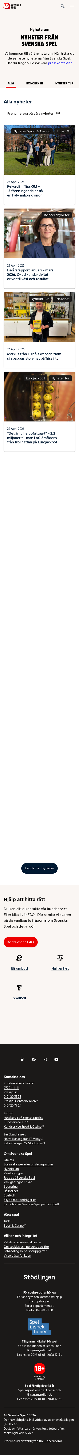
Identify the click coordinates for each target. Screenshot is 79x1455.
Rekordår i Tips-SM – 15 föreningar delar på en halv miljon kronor (25, 191)
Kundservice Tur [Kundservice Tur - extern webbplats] (15, 1122)
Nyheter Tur (64, 83)
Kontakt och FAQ (20, 942)
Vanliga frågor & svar (18, 1182)
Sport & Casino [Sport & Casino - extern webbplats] (14, 1225)
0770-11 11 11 (11, 1088)
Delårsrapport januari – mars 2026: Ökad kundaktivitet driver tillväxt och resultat (30, 278)
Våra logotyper (14, 1173)
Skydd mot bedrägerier (20, 1200)
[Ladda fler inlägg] (39, 868)
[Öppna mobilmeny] (72, 6)
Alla (11, 83)
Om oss (9, 1160)
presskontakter (60, 63)
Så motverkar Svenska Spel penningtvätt (31, 1204)
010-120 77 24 (12, 1105)
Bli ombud (19, 972)
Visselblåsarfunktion (17, 1255)
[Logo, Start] (12, 6)
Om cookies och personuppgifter (26, 1247)
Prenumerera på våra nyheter (33, 113)
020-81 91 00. (45, 1310)
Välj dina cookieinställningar (22, 1242)
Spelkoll (9, 1195)
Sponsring (11, 1186)
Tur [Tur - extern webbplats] (6, 1221)
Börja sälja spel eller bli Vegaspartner (29, 1164)
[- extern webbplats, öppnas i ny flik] (23, 1059)
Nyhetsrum (11, 1169)
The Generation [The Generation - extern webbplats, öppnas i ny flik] (49, 1441)
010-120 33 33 (12, 1097)
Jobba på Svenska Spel (19, 1178)
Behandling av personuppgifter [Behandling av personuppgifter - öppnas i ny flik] (25, 1251)
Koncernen (34, 83)
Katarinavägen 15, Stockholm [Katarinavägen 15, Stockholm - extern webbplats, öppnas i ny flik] (23, 1143)
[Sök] (62, 6)
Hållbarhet (11, 1191)
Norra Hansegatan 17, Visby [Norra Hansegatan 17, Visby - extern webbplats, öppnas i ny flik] (22, 1139)
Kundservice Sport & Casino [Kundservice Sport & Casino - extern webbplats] (23, 1127)
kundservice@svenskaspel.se (23, 1118)
